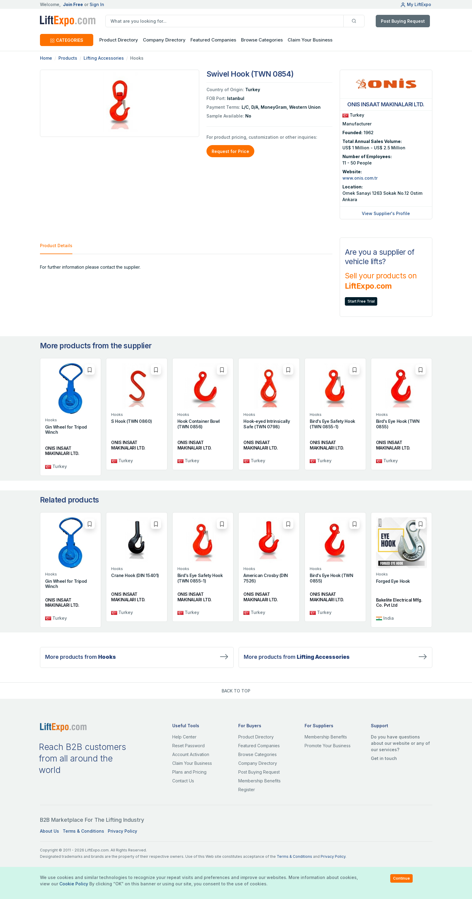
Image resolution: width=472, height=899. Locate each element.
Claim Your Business (310, 40)
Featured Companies (213, 40)
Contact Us (183, 780)
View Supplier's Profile (386, 213)
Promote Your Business (328, 745)
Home (46, 58)
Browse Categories (262, 40)
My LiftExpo (415, 4)
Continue (401, 878)
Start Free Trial (361, 301)
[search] (224, 21)
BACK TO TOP (236, 690)
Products (67, 58)
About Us (49, 831)
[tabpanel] (186, 267)
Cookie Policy (73, 883)
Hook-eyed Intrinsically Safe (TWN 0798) (266, 424)
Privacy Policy (122, 831)
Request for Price (230, 151)
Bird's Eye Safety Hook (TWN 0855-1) (332, 424)
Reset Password (188, 745)
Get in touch (384, 758)
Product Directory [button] (118, 40)
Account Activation (190, 754)
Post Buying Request (403, 21)
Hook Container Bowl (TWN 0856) (198, 424)
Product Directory (256, 736)
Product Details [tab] (56, 245)
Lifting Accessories (104, 58)
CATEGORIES (66, 40)
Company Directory (164, 40)
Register (246, 789)
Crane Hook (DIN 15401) (135, 575)
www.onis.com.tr (360, 178)
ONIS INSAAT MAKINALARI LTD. (62, 451)
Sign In (97, 4)
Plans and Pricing (189, 772)
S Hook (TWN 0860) (131, 421)
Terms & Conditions (83, 831)
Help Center (184, 736)
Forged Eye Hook (393, 581)
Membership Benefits (259, 780)
